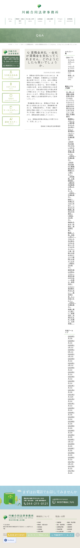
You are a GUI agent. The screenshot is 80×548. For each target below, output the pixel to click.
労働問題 (59, 522)
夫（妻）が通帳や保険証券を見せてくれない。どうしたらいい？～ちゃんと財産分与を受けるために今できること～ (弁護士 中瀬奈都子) (70, 104)
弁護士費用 (40, 531)
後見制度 (69, 529)
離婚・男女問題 (71, 522)
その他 (69, 531)
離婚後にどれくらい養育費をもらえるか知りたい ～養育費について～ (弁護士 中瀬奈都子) (71, 129)
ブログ (16, 44)
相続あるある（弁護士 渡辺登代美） (71, 226)
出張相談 (39, 529)
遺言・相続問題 (61, 524)
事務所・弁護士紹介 (42, 524)
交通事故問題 (60, 527)
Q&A (22, 44)
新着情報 (71, 71)
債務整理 (69, 527)
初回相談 (39, 527)
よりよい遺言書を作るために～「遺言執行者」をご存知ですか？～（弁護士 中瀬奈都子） (72, 297)
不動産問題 (59, 529)
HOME (10, 44)
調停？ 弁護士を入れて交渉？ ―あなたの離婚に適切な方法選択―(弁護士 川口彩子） (71, 210)
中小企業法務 (60, 531)
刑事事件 (69, 524)
